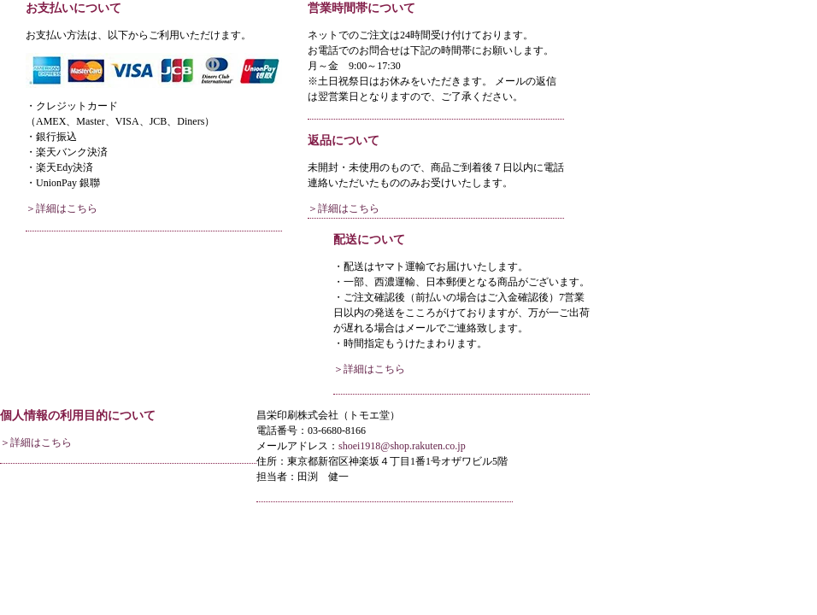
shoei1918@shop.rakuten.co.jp (402, 446)
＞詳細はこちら (61, 208)
